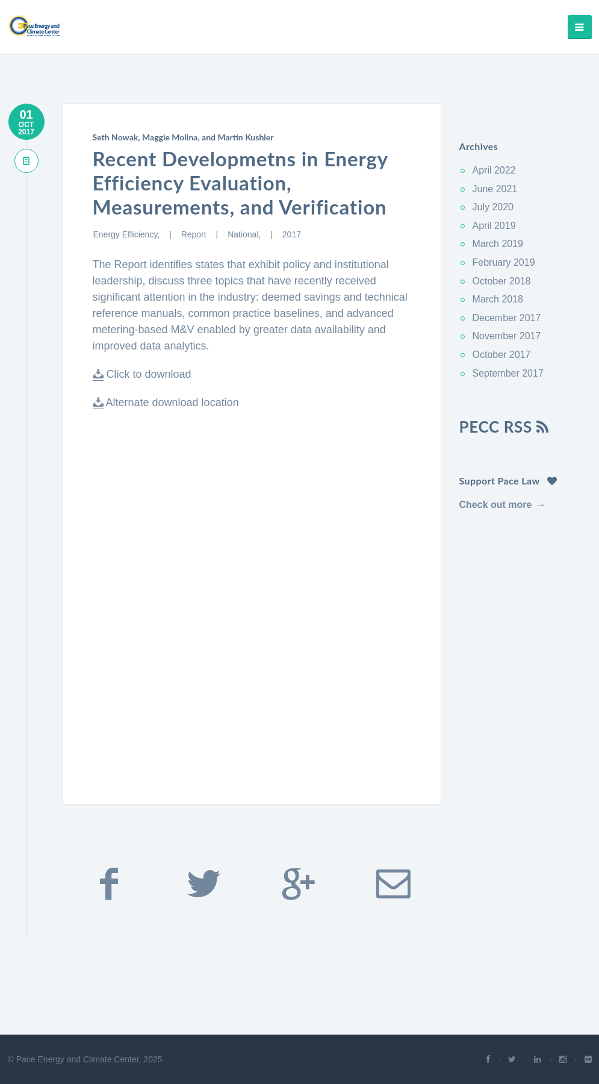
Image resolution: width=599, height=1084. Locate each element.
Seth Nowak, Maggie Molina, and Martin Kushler (183, 137)
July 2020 (493, 207)
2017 (291, 234)
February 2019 (504, 262)
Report (195, 234)
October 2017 (502, 354)
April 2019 (494, 226)
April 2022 (494, 170)
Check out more (495, 505)
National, (245, 234)
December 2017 (507, 318)
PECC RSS (504, 426)
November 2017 (507, 336)
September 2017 (508, 373)
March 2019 (498, 244)
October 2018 (502, 281)
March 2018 (498, 299)
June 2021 (495, 189)
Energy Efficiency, (128, 234)
